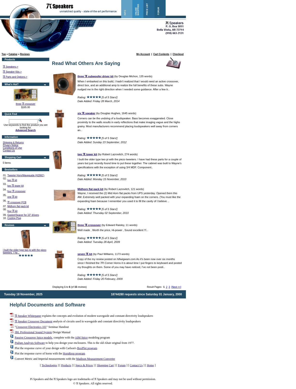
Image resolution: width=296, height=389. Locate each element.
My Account (143, 54)
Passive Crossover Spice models (33, 337)
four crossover (16, 191)
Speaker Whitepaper (28, 316)
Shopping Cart (105, 365)
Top (4, 54)
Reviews (25, 54)
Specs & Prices (84, 365)
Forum (122, 365)
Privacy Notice (10, 145)
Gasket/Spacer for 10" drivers (23, 215)
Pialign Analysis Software (30, 343)
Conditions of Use (12, 148)
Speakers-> (10, 66)
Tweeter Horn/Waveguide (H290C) (25, 175)
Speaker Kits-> (12, 72)
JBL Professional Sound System (33, 332)
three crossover (25, 104)
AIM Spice (81, 337)
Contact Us (9, 150)
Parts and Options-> (15, 77)
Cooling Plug (14, 218)
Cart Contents (161, 54)
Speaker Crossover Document (33, 321)
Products (66, 365)
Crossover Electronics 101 (31, 327)
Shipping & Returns (13, 142)
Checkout (178, 54)
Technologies (49, 365)
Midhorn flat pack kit (18, 206)
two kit (12, 180)
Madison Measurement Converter (95, 359)
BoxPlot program (87, 348)
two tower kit (15, 185)
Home (150, 365)
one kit (12, 197)
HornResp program (74, 353)
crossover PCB (16, 202)
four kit (12, 211)
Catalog (12, 54)
